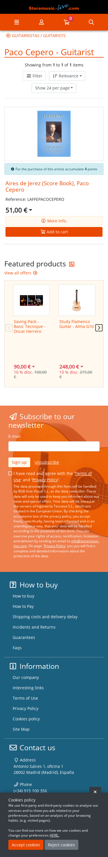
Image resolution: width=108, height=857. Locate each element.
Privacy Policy (45, 479)
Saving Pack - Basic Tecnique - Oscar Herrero (30, 326)
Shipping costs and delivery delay (45, 616)
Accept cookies (26, 845)
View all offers (21, 273)
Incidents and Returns (34, 627)
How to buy (23, 596)
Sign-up (19, 462)
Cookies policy (26, 719)
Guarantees (24, 637)
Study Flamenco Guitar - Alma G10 (76, 324)
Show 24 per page (52, 88)
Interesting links (28, 687)
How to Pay (23, 606)
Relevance (65, 76)
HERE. (54, 835)
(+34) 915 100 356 (30, 790)
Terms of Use (25, 698)
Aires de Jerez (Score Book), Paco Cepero (47, 186)
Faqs (17, 647)
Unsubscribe (47, 462)
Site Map (21, 729)
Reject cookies (61, 845)
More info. (54, 221)
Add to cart (54, 231)
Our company (26, 677)
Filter (34, 76)
